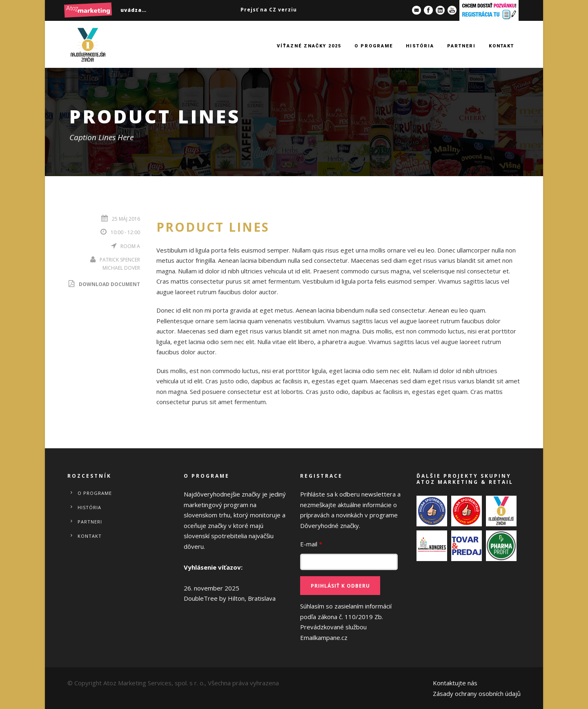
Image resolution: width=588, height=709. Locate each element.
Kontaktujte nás (455, 683)
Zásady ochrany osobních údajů (477, 693)
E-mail (311, 544)
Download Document (103, 284)
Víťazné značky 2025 (309, 46)
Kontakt (501, 46)
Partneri (461, 46)
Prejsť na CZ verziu (269, 9)
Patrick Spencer (120, 259)
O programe (373, 46)
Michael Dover (121, 267)
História (420, 46)
